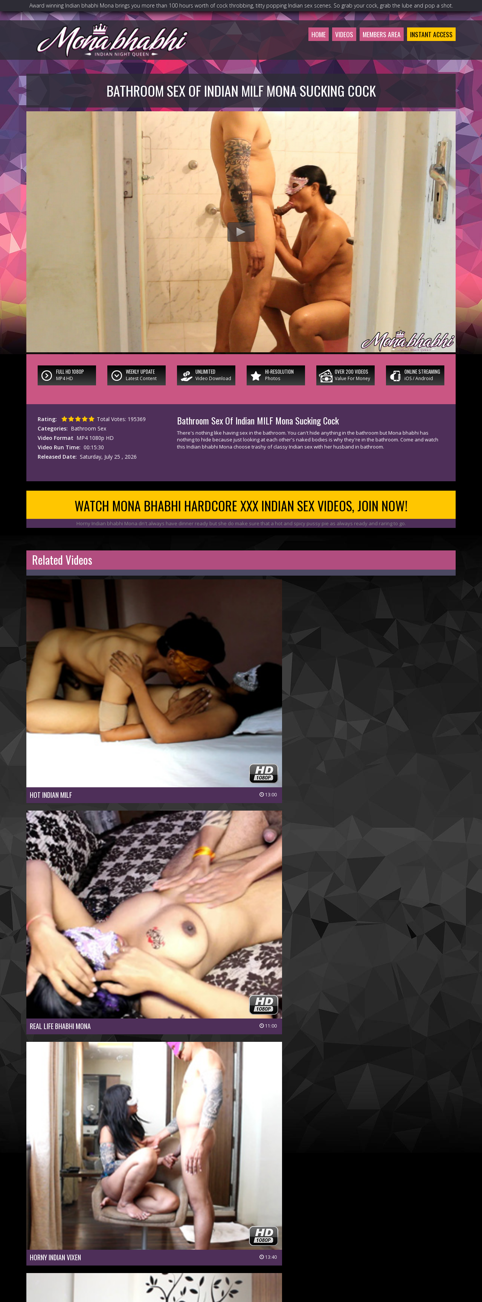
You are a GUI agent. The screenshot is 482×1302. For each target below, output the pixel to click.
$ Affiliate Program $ (325, 1246)
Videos (332, 46)
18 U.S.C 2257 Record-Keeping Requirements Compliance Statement (241, 1267)
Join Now (184, 1246)
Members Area (373, 46)
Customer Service (222, 1246)
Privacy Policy (213, 1256)
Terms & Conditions (260, 1256)
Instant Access (429, 46)
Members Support (272, 1246)
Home (304, 46)
